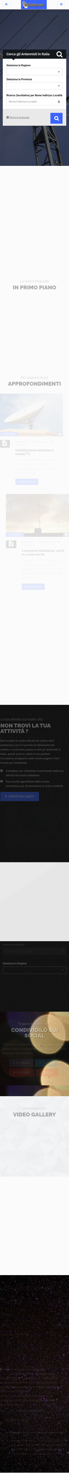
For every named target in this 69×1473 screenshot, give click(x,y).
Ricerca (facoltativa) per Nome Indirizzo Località (34, 95)
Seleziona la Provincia (19, 79)
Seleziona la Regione (18, 65)
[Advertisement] (34, 215)
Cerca (56, 118)
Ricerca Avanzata (19, 117)
